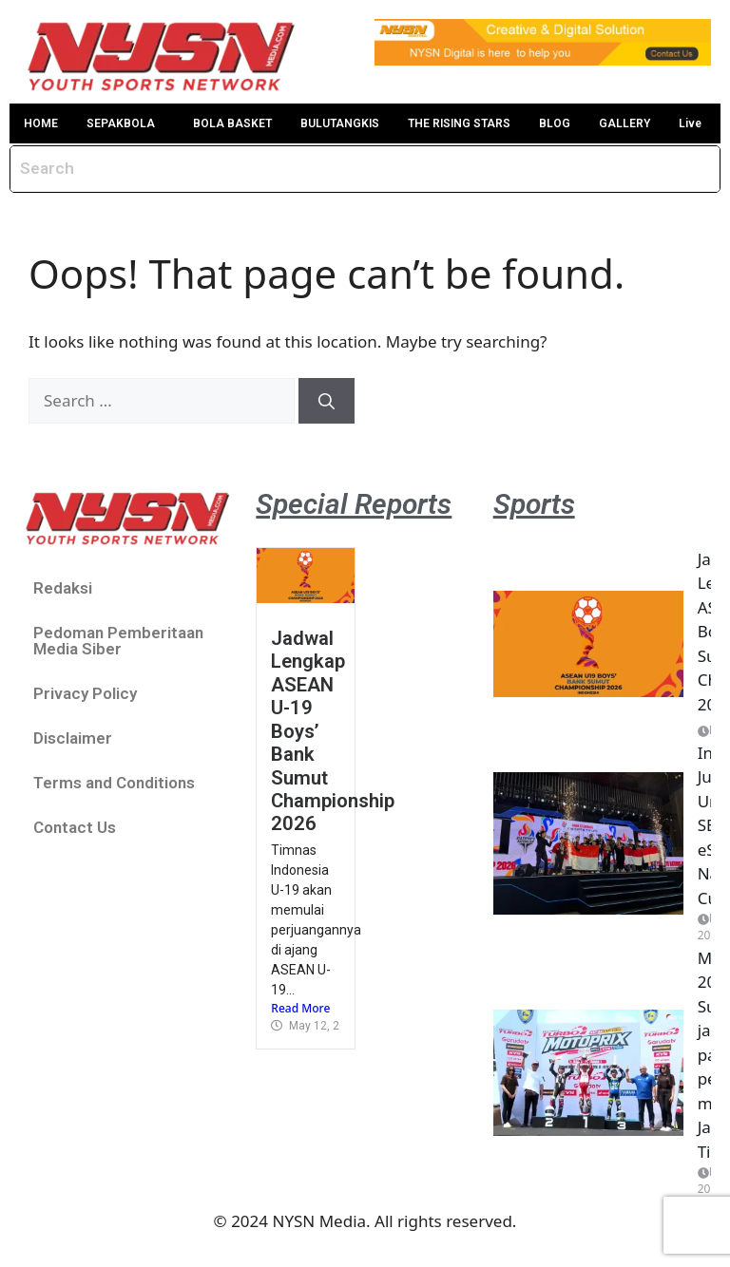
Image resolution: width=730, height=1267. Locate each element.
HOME (41, 123)
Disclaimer (72, 737)
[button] (125, 123)
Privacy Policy (85, 693)
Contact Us (74, 827)
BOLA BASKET (232, 123)
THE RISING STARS (459, 123)
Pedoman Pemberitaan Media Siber (118, 640)
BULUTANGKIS (339, 123)
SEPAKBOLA (120, 123)
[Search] (326, 401)
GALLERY (624, 123)
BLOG (554, 123)
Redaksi (62, 587)
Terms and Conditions (114, 782)
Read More (300, 1008)
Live (690, 123)
